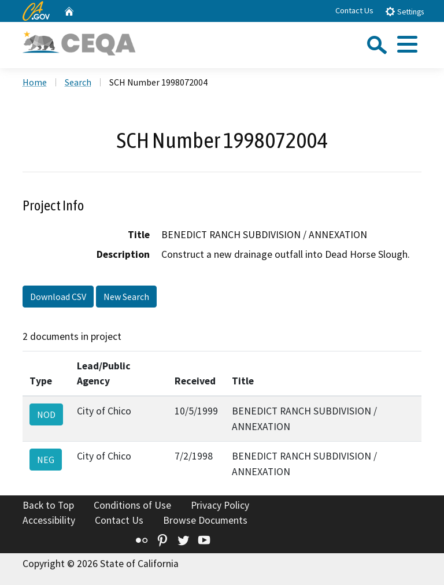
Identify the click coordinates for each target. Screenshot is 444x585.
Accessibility (49, 520)
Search (78, 82)
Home (35, 82)
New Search (126, 296)
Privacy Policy (220, 505)
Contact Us (354, 10)
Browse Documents (205, 520)
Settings (404, 11)
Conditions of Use (132, 505)
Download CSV (58, 296)
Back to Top (48, 505)
